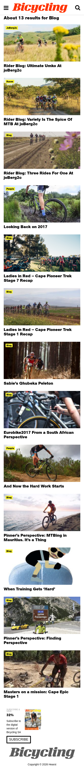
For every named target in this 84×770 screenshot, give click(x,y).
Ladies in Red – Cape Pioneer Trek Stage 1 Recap (38, 331)
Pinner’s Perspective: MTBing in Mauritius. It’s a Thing (35, 537)
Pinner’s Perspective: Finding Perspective (32, 640)
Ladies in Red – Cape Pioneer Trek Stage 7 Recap (38, 278)
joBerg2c (11, 27)
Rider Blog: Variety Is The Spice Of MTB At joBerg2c (38, 121)
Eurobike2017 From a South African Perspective (39, 434)
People (10, 188)
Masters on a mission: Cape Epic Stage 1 (36, 693)
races (9, 81)
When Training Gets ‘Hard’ (29, 589)
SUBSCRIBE (18, 739)
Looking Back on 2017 (25, 226)
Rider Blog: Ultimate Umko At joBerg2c (32, 67)
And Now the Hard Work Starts (34, 486)
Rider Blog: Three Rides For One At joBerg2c (38, 175)
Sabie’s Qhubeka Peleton (28, 383)
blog (9, 135)
